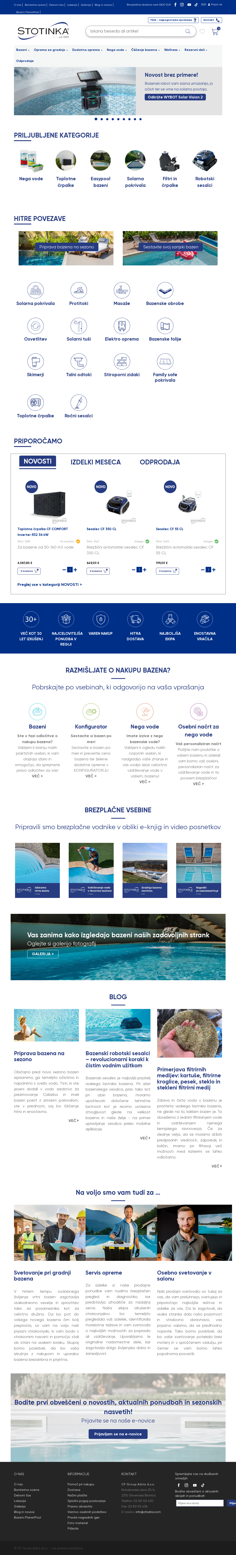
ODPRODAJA (160, 462)
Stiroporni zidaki (122, 375)
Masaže (122, 303)
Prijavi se (216, 4)
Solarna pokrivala (35, 303)
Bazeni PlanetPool (27, 12)
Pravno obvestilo (80, 1506)
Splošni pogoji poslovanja (86, 1501)
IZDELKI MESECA (96, 462)
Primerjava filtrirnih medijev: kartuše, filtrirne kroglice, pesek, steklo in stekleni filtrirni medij (189, 1078)
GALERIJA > (43, 953)
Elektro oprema (122, 339)
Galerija (86, 4)
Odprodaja (25, 61)
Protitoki (78, 303)
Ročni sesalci (79, 416)
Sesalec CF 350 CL (102, 529)
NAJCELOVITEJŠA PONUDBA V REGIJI (67, 638)
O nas (17, 4)
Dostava (74, 1490)
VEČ (73, 1120)
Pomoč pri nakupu (81, 1484)
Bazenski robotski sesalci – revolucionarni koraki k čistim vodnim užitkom (118, 1059)
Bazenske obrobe (165, 303)
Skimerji (35, 375)
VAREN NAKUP (101, 633)
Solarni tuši (79, 339)
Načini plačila (77, 1495)
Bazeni (22, 50)
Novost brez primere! (171, 74)
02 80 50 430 (143, 1501)
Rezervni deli (196, 50)
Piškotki (73, 1528)
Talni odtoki (79, 375)
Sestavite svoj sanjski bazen (170, 246)
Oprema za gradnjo (51, 50)
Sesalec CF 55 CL (169, 529)
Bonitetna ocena (35, 4)
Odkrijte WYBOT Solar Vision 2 (175, 97)
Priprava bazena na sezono (66, 246)
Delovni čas (56, 4)
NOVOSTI (38, 461)
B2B (203, 4)
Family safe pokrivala (165, 377)
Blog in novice (103, 4)
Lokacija (72, 4)
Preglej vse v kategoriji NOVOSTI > (50, 584)
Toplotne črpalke (35, 416)
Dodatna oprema (87, 50)
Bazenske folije (165, 339)
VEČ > (37, 776)
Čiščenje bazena (145, 50)
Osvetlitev (35, 339)
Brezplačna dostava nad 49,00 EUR (149, 4)
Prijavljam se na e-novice (118, 1434)
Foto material (78, 1523)
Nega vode (117, 50)
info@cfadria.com (148, 1512)
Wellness (172, 50)
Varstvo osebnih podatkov (87, 1512)
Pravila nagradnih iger (83, 1517)
